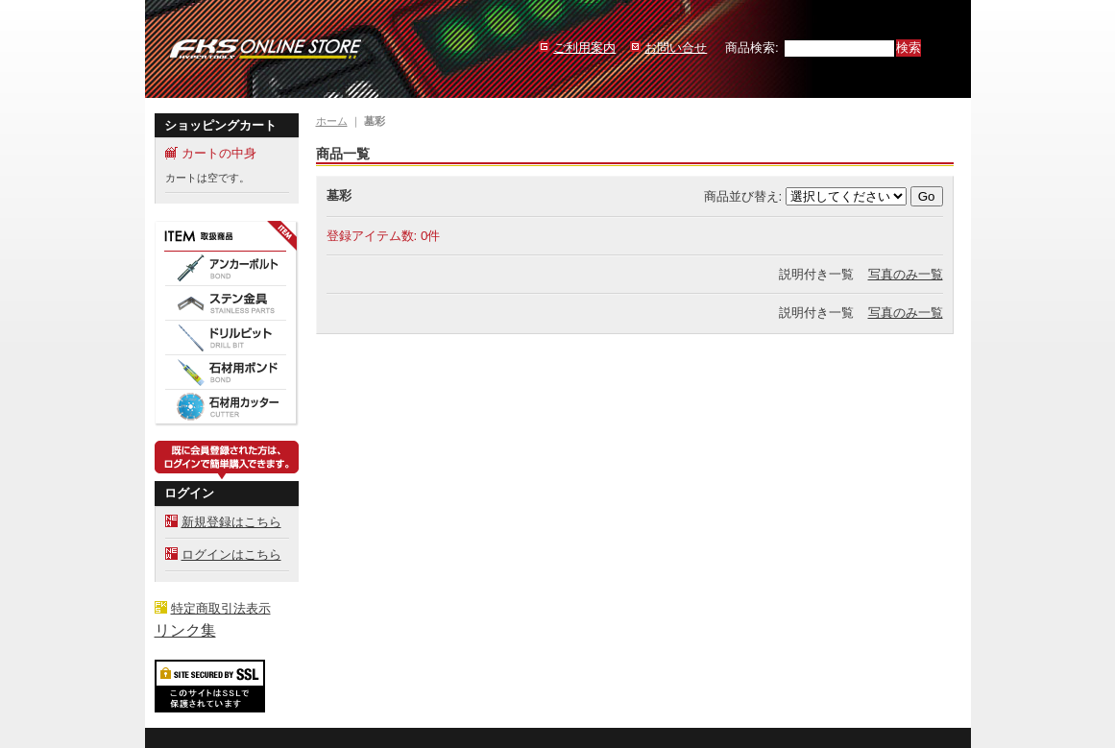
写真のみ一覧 (905, 274)
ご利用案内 (584, 47)
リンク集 (185, 630)
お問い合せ (675, 47)
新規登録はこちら (231, 522)
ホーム (332, 121)
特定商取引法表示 (221, 608)
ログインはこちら (231, 554)
